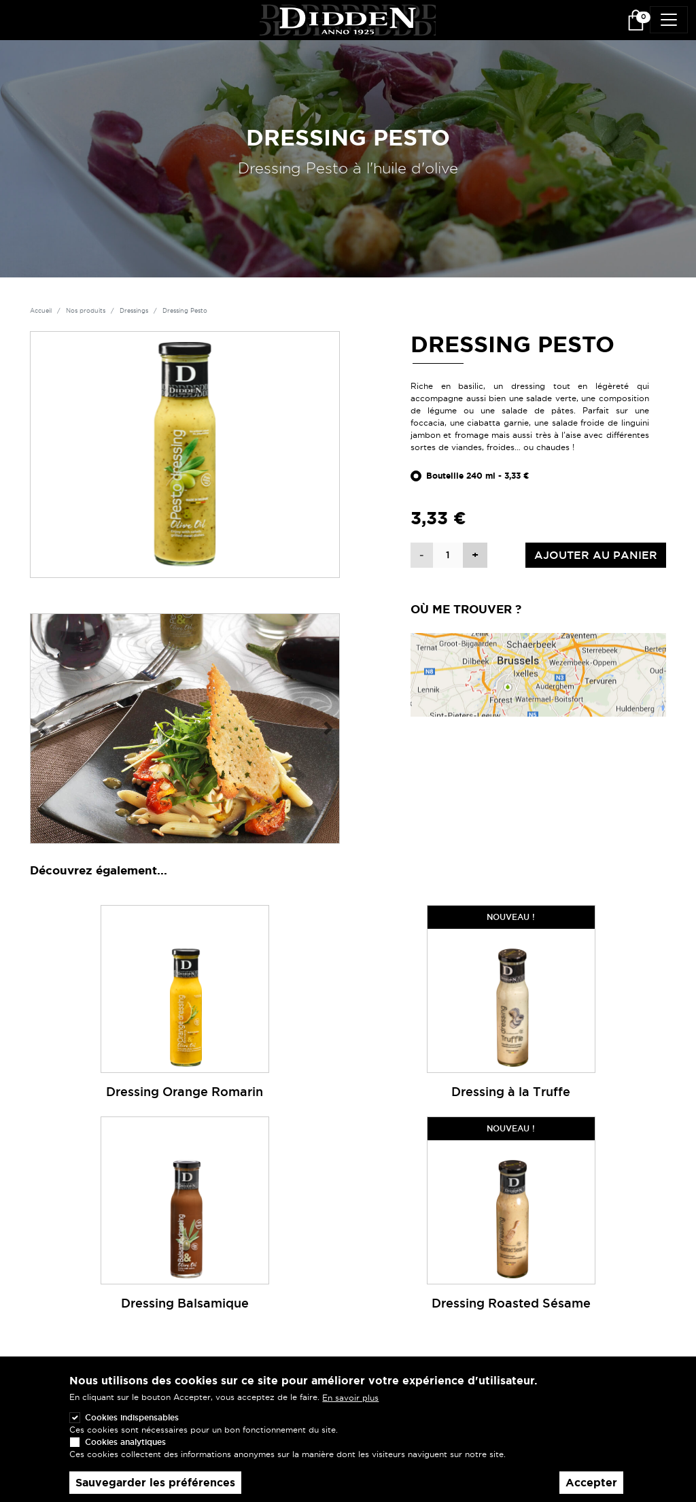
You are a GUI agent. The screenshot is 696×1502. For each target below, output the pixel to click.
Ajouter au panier (595, 555)
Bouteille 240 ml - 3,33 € (477, 476)
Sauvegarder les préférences (155, 1489)
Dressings (134, 310)
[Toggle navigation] (669, 19)
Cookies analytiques (125, 1448)
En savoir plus (350, 1404)
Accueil (41, 310)
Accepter (591, 1489)
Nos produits (85, 310)
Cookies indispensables (132, 1424)
